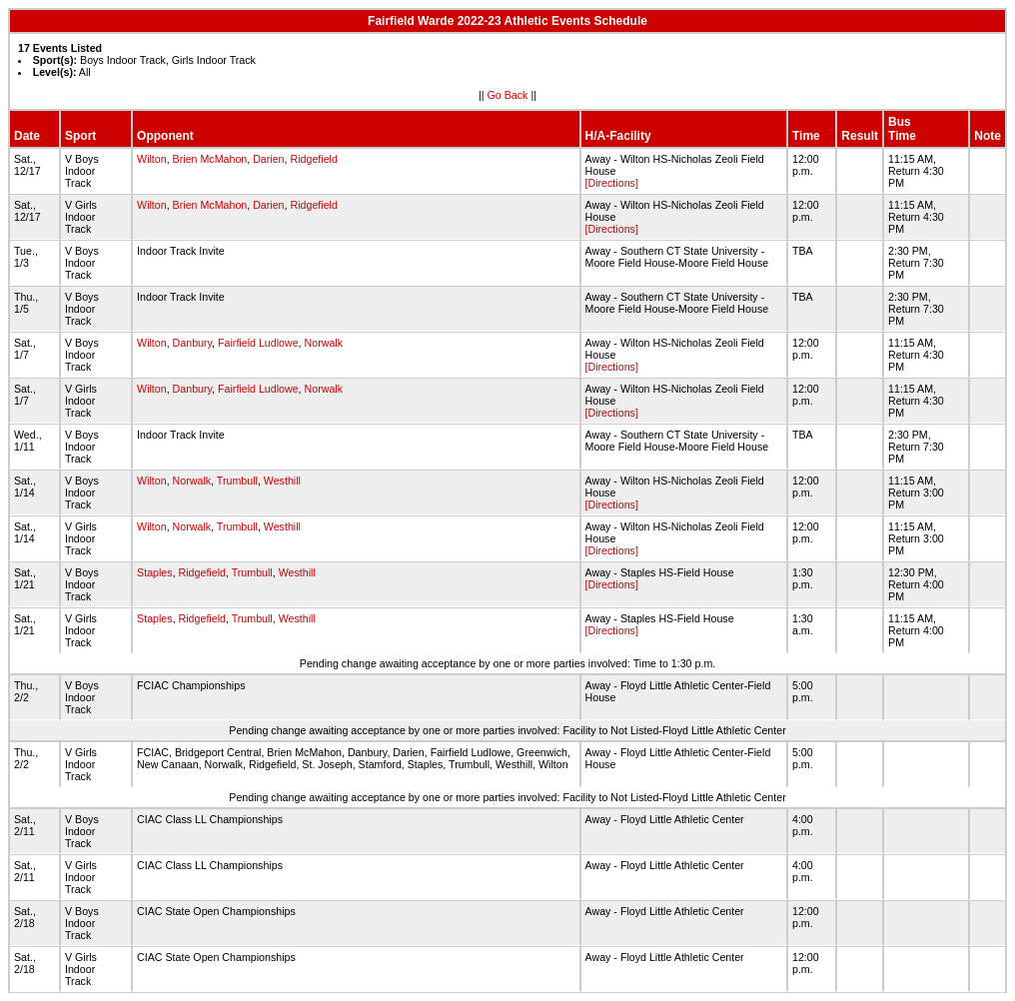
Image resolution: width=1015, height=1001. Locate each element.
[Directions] (611, 183)
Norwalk (324, 343)
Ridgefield (313, 159)
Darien (268, 159)
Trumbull (237, 481)
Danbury (193, 343)
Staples (155, 572)
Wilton (152, 159)
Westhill (282, 481)
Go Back (508, 95)
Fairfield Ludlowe (258, 343)
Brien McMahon (210, 159)
